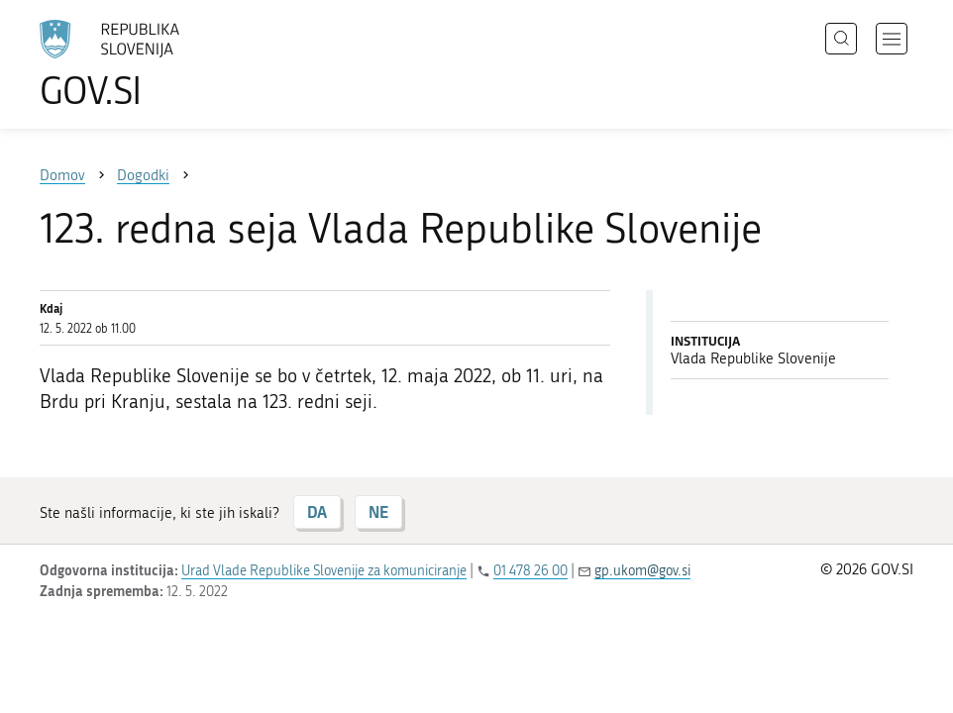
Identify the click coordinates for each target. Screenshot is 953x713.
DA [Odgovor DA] (317, 511)
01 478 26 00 (530, 570)
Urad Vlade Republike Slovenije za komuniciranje (324, 570)
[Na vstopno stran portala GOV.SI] (139, 64)
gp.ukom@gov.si (642, 570)
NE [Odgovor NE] (378, 511)
